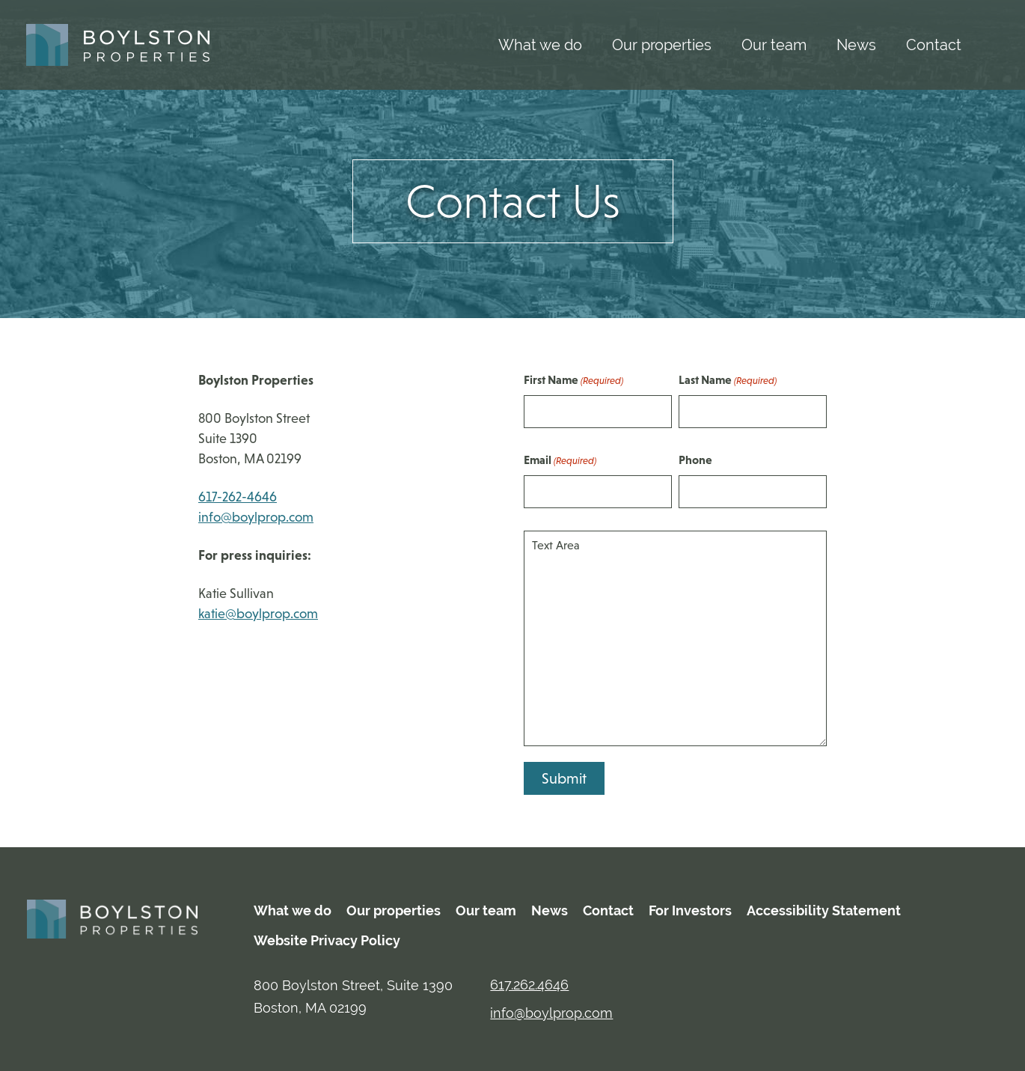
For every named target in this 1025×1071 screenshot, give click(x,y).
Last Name (728, 380)
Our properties (662, 44)
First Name (573, 380)
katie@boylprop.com (258, 613)
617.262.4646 (529, 984)
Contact (933, 44)
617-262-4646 (237, 496)
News (856, 44)
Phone (695, 459)
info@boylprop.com (255, 517)
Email (560, 461)
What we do (540, 44)
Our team (774, 44)
